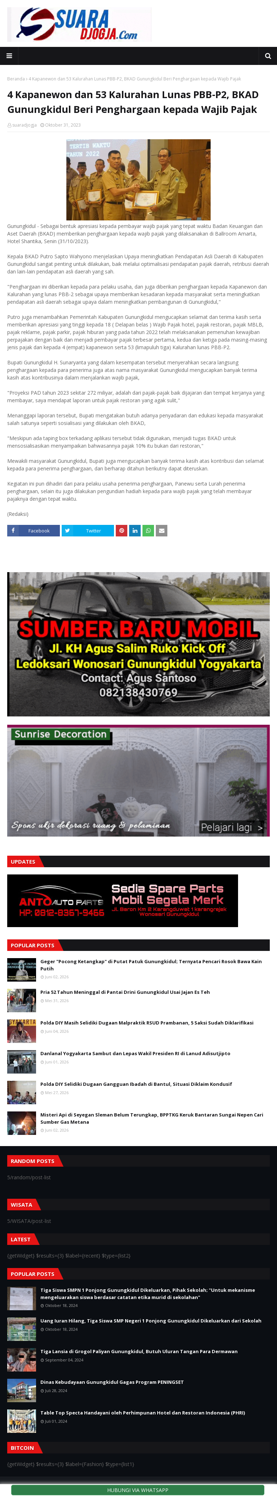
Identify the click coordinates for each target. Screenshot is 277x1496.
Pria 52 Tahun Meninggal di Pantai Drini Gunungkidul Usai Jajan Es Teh (125, 992)
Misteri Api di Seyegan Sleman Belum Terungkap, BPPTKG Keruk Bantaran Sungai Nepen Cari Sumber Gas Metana (151, 1118)
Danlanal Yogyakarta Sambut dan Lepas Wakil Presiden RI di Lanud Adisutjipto (135, 1053)
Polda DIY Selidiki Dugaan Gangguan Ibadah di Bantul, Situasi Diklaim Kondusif (136, 1084)
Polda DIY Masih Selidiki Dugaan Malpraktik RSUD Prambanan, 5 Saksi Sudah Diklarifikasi (147, 1022)
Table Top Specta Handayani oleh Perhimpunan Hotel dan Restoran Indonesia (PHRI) (142, 1412)
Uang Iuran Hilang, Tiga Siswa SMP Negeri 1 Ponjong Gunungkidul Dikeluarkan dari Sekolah (150, 1320)
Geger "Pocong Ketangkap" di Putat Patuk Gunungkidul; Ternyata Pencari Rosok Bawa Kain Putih (151, 965)
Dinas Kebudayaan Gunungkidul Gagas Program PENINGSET (112, 1382)
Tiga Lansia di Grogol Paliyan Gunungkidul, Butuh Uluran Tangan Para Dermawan (139, 1351)
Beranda (16, 79)
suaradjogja (24, 125)
